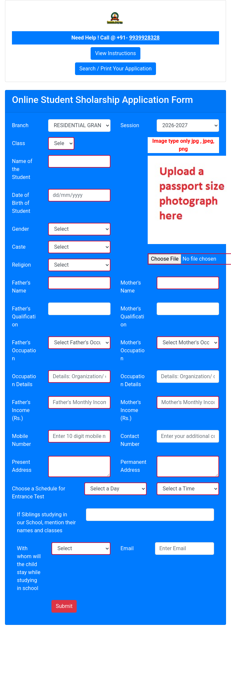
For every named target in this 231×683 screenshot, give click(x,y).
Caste (19, 247)
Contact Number (129, 440)
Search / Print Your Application (115, 68)
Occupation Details (24, 380)
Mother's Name (130, 287)
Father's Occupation (24, 350)
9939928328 (144, 38)
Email (127, 548)
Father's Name (21, 287)
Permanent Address (133, 466)
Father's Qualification (24, 316)
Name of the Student (22, 169)
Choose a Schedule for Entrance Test (38, 492)
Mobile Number (21, 440)
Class (18, 143)
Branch (20, 125)
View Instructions (115, 53)
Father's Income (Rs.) (21, 410)
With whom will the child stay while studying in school (29, 568)
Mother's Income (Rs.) (130, 410)
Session (129, 125)
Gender (20, 229)
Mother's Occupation (132, 350)
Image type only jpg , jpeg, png (183, 145)
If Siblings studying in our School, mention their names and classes (46, 522)
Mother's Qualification (132, 316)
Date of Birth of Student (21, 203)
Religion (21, 265)
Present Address (22, 466)
